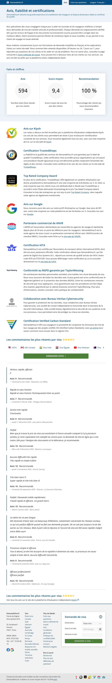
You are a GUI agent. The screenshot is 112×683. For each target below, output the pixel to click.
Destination (69, 623)
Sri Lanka (28, 635)
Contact (46, 644)
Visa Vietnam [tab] (81, 347)
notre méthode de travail (29, 54)
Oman (27, 652)
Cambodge (29, 633)
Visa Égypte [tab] (63, 347)
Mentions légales (50, 647)
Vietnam (28, 624)
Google (30, 214)
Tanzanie (28, 655)
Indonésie (29, 658)
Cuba (27, 660)
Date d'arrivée (70, 628)
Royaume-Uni (30, 647)
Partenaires (48, 641)
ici (86, 258)
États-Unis (29, 616)
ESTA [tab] (13, 347)
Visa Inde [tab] (45, 347)
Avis (65, 2)
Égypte (27, 627)
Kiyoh (48, 142)
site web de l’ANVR (72, 236)
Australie (28, 630)
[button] (92, 623)
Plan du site (48, 658)
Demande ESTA (55, 355)
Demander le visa (82, 641)
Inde (26, 622)
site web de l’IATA (48, 261)
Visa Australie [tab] (101, 347)
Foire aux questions (79, 2)
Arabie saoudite (31, 649)
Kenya (27, 638)
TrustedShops (30, 167)
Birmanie (28, 641)
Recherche (47, 655)
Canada (28, 619)
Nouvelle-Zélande (32, 644)
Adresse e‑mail (71, 634)
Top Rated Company (80, 192)
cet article (94, 328)
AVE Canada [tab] (28, 347)
